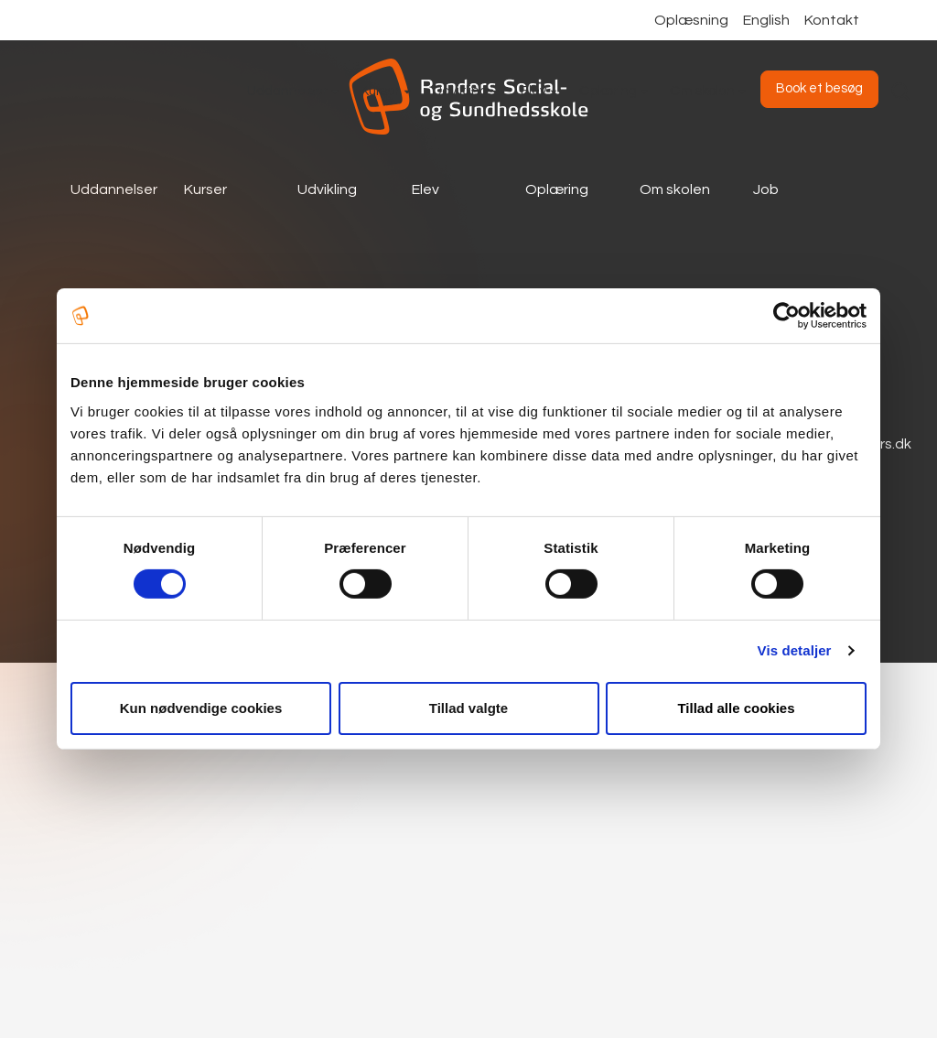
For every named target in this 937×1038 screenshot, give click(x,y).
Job (766, 189)
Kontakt (831, 20)
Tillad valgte (468, 708)
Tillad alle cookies (735, 708)
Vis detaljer (795, 650)
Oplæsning (691, 20)
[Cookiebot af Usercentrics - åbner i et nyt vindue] (786, 316)
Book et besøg (819, 88)
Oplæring (556, 189)
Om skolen (675, 189)
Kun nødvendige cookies (201, 708)
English (766, 20)
